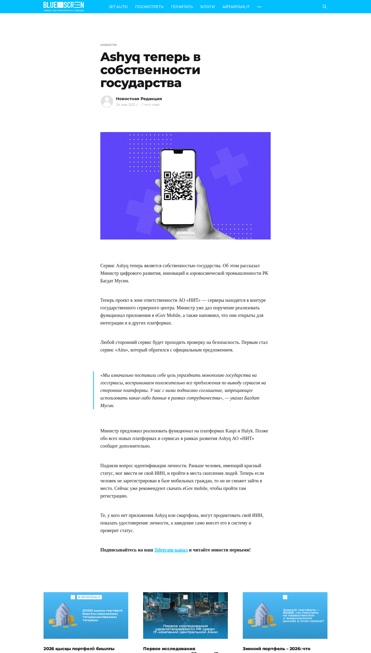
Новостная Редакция (139, 98)
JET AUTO (118, 6)
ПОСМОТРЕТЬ (149, 6)
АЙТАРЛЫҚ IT (236, 6)
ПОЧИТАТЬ (182, 6)
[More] (259, 6)
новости (108, 44)
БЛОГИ (207, 6)
